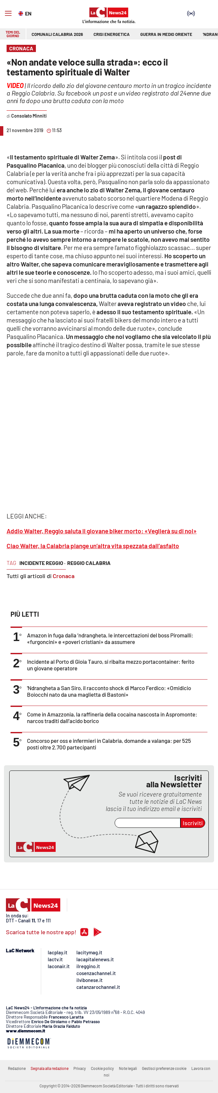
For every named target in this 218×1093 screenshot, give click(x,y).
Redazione (17, 1068)
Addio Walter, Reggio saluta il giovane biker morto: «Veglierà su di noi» (102, 531)
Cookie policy (102, 1068)
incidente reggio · (42, 563)
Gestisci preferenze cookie (164, 1068)
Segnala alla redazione (49, 1068)
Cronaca (63, 575)
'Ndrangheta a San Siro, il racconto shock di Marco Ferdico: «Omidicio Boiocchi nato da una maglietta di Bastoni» (109, 691)
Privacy (79, 1068)
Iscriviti (193, 823)
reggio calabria (89, 563)
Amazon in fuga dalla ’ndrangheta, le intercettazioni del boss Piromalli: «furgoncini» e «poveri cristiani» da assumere (110, 638)
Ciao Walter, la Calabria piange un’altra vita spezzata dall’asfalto (93, 545)
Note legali (128, 1068)
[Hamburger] (8, 13)
